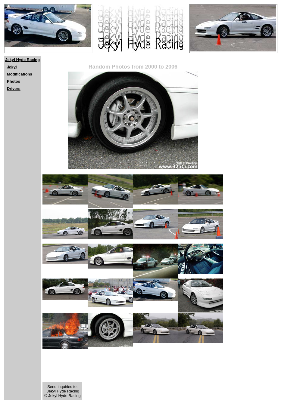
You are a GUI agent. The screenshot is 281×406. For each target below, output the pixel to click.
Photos (13, 81)
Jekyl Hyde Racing (22, 59)
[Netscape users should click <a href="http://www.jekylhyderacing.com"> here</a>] (48, 28)
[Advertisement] (22, 136)
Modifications (19, 74)
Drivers (13, 88)
